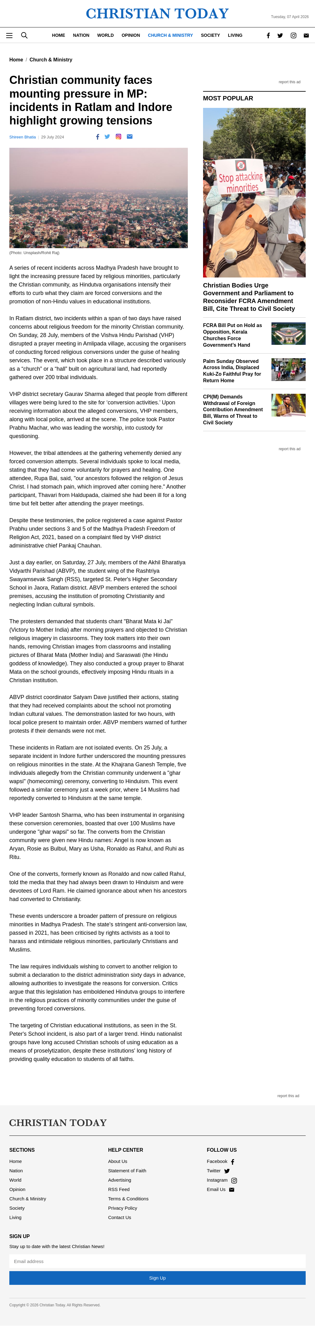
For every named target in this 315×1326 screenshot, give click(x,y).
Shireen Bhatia (22, 137)
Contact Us (119, 1217)
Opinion (131, 35)
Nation (81, 35)
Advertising (119, 1180)
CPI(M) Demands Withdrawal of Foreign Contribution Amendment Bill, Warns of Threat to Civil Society (233, 409)
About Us (117, 1161)
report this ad (289, 82)
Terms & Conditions (128, 1198)
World (105, 35)
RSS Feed (119, 1189)
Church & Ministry (170, 35)
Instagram (222, 1180)
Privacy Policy (122, 1208)
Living (235, 35)
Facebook (220, 1161)
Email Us (220, 1189)
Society (210, 35)
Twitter (218, 1170)
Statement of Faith (127, 1170)
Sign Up (157, 1277)
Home (58, 35)
